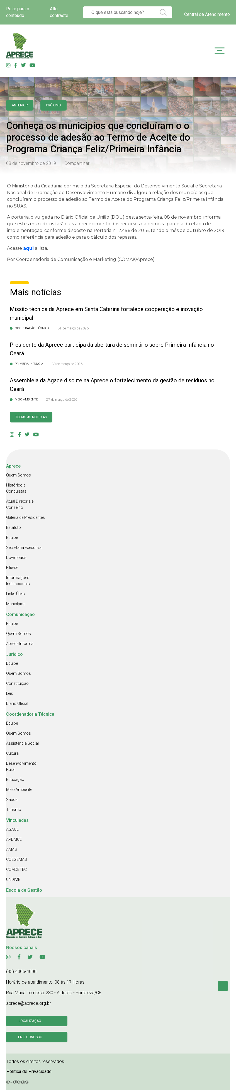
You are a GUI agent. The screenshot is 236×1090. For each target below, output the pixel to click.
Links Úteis (15, 594)
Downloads (16, 557)
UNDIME (13, 879)
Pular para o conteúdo (17, 12)
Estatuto (13, 527)
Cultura (12, 753)
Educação (15, 779)
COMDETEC (16, 869)
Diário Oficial (17, 703)
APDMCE (14, 839)
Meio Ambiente (19, 789)
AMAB (11, 849)
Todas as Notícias (31, 417)
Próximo (53, 105)
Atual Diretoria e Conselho (19, 504)
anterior (20, 105)
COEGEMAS (16, 859)
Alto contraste (59, 12)
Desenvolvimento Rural (21, 766)
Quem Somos (18, 475)
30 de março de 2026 (67, 364)
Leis (9, 693)
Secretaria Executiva (24, 547)
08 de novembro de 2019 (31, 163)
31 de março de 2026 (73, 328)
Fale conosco (30, 1037)
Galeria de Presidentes (25, 517)
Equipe (12, 537)
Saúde (11, 799)
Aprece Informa (19, 643)
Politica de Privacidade (29, 1071)
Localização (30, 1021)
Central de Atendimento (207, 14)
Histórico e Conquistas (16, 488)
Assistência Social (22, 743)
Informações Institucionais (18, 580)
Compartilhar (76, 163)
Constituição (17, 683)
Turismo (13, 809)
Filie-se (12, 567)
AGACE (12, 829)
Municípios (16, 604)
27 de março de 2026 (61, 400)
